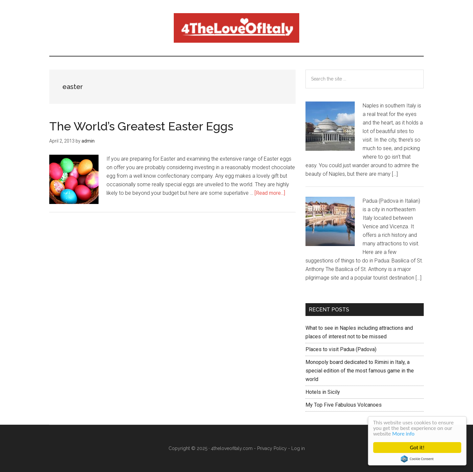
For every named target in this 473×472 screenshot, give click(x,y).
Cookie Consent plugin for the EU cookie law (417, 458)
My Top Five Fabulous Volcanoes (343, 405)
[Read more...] (270, 193)
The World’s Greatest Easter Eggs (141, 126)
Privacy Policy (272, 448)
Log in (298, 448)
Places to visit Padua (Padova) (340, 349)
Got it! (417, 447)
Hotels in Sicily (322, 392)
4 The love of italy (236, 28)
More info (403, 433)
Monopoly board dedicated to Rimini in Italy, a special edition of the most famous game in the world (359, 370)
